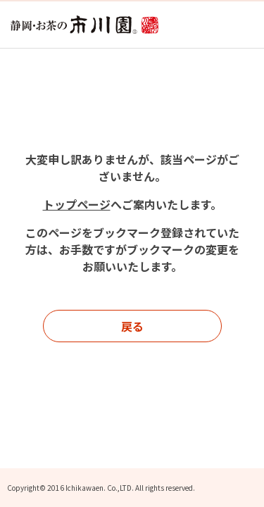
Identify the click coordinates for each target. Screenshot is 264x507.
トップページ (77, 204)
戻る (132, 326)
